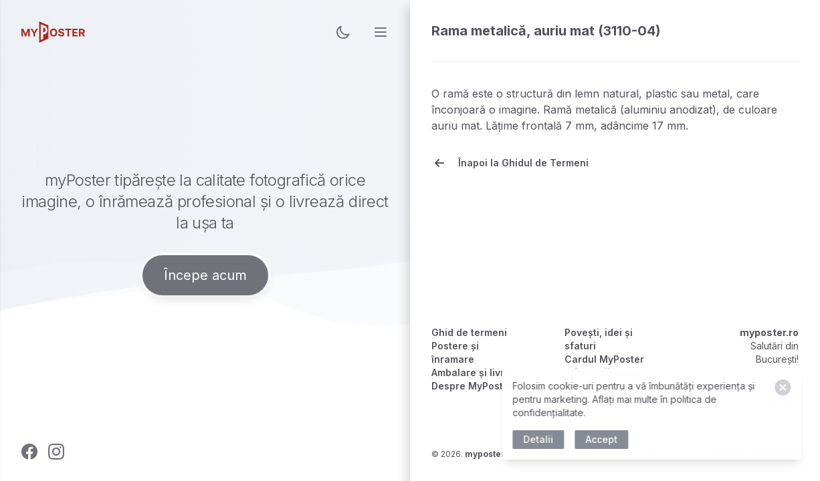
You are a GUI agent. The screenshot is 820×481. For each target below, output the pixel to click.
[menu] (381, 32)
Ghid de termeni (469, 332)
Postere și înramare (455, 352)
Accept (605, 439)
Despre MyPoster (472, 385)
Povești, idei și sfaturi (599, 339)
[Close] (786, 387)
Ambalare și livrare (475, 372)
